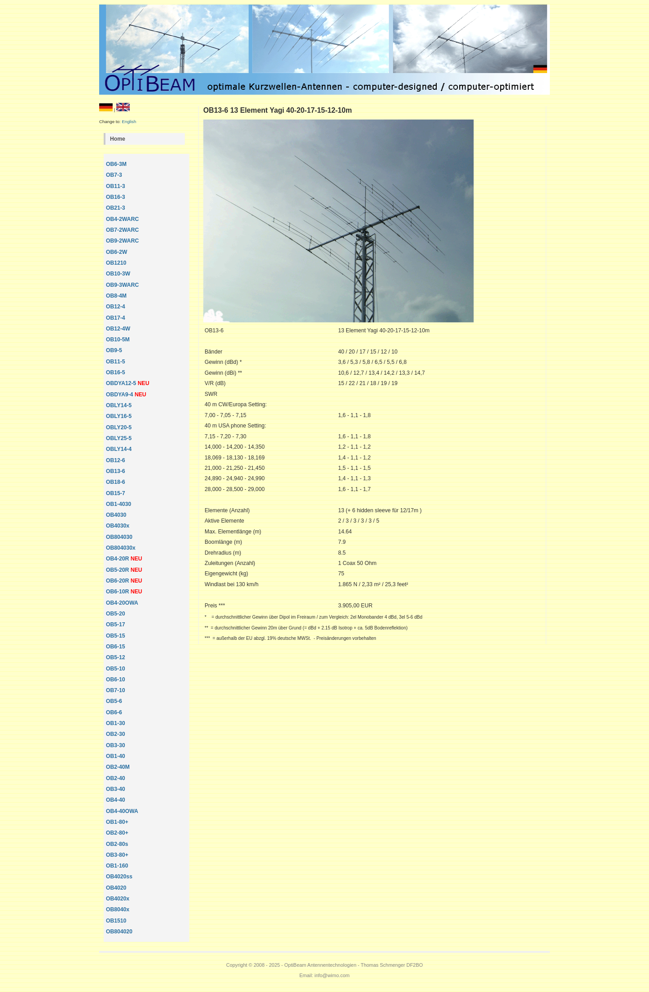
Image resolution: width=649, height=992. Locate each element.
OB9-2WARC (122, 241)
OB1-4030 (118, 504)
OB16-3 (115, 197)
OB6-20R (117, 581)
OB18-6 (115, 482)
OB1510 (116, 921)
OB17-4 (115, 318)
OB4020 (116, 888)
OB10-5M (118, 339)
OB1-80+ (117, 822)
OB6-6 (114, 712)
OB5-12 (115, 657)
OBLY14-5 (119, 405)
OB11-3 (115, 186)
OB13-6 (115, 471)
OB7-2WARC (122, 230)
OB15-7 (115, 493)
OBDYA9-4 (120, 394)
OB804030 (119, 537)
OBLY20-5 (119, 427)
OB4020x (117, 899)
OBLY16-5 (119, 416)
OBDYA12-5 (122, 383)
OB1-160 (117, 866)
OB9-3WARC (122, 285)
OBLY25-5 (119, 438)
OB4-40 (115, 800)
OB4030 (116, 515)
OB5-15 (115, 636)
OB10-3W (118, 274)
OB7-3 (114, 175)
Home (117, 139)
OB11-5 (115, 361)
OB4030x (117, 526)
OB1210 (116, 263)
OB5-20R (117, 570)
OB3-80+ (117, 855)
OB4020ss (119, 876)
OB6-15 (115, 646)
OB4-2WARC (122, 219)
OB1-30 (115, 723)
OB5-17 (115, 624)
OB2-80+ (117, 833)
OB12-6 (115, 460)
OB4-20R (117, 559)
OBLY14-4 (119, 449)
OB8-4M (116, 296)
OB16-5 (115, 372)
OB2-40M (118, 767)
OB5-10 (115, 669)
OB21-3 (115, 208)
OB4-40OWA (122, 811)
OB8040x (117, 909)
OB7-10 (115, 690)
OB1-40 (115, 756)
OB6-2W (116, 252)
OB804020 (119, 931)
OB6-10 (115, 679)
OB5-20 (115, 614)
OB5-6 (114, 701)
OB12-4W (118, 329)
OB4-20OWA (122, 603)
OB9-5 (114, 350)
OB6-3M (116, 164)
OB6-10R (117, 591)
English (129, 121)
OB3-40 (115, 789)
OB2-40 (115, 778)
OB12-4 (115, 306)
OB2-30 (115, 734)
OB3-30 (115, 745)
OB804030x (121, 548)
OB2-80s (117, 844)
